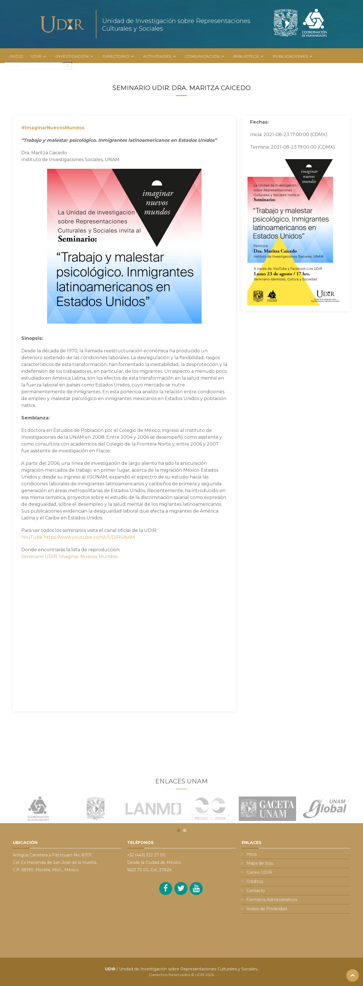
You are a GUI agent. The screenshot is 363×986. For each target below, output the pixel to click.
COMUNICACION (202, 56)
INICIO (16, 56)
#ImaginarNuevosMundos (53, 127)
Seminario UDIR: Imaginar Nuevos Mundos (69, 556)
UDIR (36, 56)
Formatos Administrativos (271, 899)
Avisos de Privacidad (266, 908)
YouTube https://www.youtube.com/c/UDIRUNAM (78, 537)
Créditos (254, 881)
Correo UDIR (259, 872)
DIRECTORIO (115, 56)
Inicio (251, 854)
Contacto (255, 890)
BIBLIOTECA (246, 56)
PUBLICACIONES (290, 56)
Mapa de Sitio (259, 863)
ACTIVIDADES (157, 56)
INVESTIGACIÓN (72, 56)
